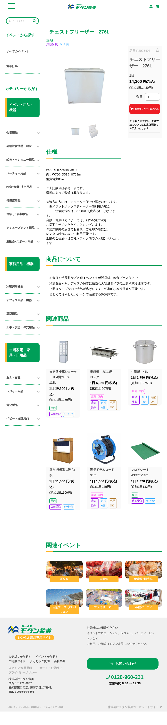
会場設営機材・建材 (19, 146)
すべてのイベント (17, 51)
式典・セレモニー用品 (20, 159)
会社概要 (59, 661)
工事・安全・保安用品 (20, 327)
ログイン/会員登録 (20, 668)
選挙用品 (12, 313)
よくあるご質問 (40, 661)
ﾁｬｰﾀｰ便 (64, 44)
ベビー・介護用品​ (17, 418)
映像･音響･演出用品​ (19, 187)
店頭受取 (52, 44)
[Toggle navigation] (11, 6)
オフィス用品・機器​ (19, 300)
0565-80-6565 (25, 691)
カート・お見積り (50, 668)
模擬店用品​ (13, 200)
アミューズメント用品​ (20, 227)
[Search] (19, 21)
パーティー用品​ (16, 173)
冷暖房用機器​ (14, 286)
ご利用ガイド (16, 661)
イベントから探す (46, 656)
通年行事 (12, 66)
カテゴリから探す (19, 656)
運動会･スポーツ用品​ (19, 241)
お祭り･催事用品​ (17, 214)
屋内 (49, 40)
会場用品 (12, 132)
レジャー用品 (14, 391)
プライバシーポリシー (22, 672)
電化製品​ (12, 405)
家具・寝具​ (13, 377)
